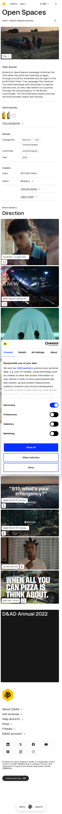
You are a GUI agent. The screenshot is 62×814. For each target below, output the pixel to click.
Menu (22, 807)
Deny (31, 467)
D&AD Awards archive (21, 20)
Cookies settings (15, 778)
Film (37, 140)
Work (5, 20)
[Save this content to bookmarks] (55, 20)
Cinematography (30, 145)
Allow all (31, 447)
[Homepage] (30, 807)
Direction (26, 140)
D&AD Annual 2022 (25, 614)
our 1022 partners (23, 368)
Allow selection (31, 457)
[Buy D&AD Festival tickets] (17, 3)
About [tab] (53, 352)
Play (6, 56)
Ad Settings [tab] (37, 352)
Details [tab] (22, 352)
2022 (24, 157)
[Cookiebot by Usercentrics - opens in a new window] (45, 344)
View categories (13, 123)
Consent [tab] (8, 352)
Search (39, 807)
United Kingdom (30, 151)
